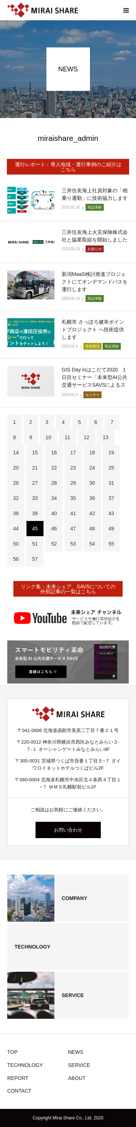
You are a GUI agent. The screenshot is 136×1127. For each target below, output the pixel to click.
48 (92, 528)
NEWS (75, 1052)
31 (111, 483)
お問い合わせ (68, 830)
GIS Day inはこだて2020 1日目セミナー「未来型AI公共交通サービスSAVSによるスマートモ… (94, 381)
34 (54, 498)
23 (73, 468)
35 (73, 498)
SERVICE (79, 1065)
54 (92, 544)
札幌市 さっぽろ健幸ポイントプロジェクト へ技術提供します (93, 329)
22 (54, 468)
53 (73, 544)
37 (111, 498)
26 (16, 483)
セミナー (92, 395)
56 (16, 559)
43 (111, 513)
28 (54, 483)
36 (92, 498)
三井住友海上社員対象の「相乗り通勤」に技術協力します (95, 194)
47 (73, 528)
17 (73, 452)
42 (92, 513)
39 (35, 513)
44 (16, 528)
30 (92, 483)
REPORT (17, 1078)
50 (16, 544)
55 (111, 544)
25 (111, 468)
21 (35, 468)
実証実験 (94, 207)
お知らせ (94, 249)
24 (92, 468)
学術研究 (92, 346)
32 (16, 498)
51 (35, 544)
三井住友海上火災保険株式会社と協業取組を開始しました (95, 236)
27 (35, 483)
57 (35, 559)
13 (105, 437)
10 (48, 437)
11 (67, 437)
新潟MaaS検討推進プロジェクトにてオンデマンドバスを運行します (95, 281)
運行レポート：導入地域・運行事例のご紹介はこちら (68, 166)
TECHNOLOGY (25, 1065)
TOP (12, 1052)
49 (111, 528)
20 (16, 468)
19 (111, 452)
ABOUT (77, 1078)
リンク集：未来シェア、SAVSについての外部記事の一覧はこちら (68, 589)
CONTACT (19, 1091)
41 (73, 513)
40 (54, 513)
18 (92, 452)
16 (54, 452)
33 (35, 498)
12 (87, 437)
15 (35, 452)
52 (54, 544)
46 (54, 528)
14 (16, 452)
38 (16, 513)
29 (73, 483)
